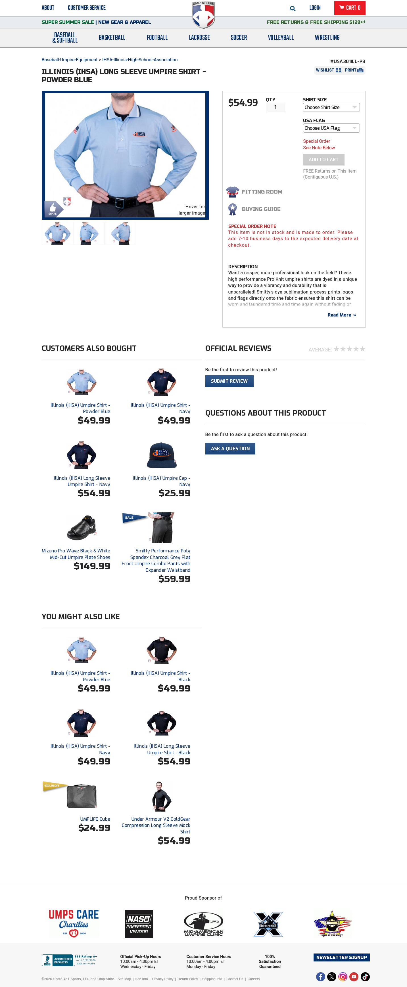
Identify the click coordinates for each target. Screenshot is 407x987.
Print (350, 70)
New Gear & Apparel (124, 24)
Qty (270, 100)
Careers (254, 979)
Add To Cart (324, 160)
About (48, 8)
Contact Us (234, 979)
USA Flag (314, 120)
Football (157, 40)
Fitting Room (262, 192)
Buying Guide (261, 209)
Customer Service (87, 8)
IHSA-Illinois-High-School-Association (140, 59)
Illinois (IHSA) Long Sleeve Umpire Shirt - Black (162, 749)
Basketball (112, 40)
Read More (342, 315)
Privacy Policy (163, 979)
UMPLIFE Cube (95, 819)
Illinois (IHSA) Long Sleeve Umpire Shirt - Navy (82, 481)
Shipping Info (212, 979)
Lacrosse (199, 40)
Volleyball (281, 40)
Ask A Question (230, 449)
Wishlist (325, 70)
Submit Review (229, 381)
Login (315, 8)
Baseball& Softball (65, 40)
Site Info (141, 979)
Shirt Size (315, 100)
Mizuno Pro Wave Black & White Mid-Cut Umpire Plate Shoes (76, 554)
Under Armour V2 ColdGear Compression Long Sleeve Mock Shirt (156, 825)
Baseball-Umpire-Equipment (70, 59)
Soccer (239, 40)
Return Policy (188, 979)
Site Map (124, 979)
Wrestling (327, 40)
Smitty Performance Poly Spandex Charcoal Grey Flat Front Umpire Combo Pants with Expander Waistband (156, 560)
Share (53, 209)
